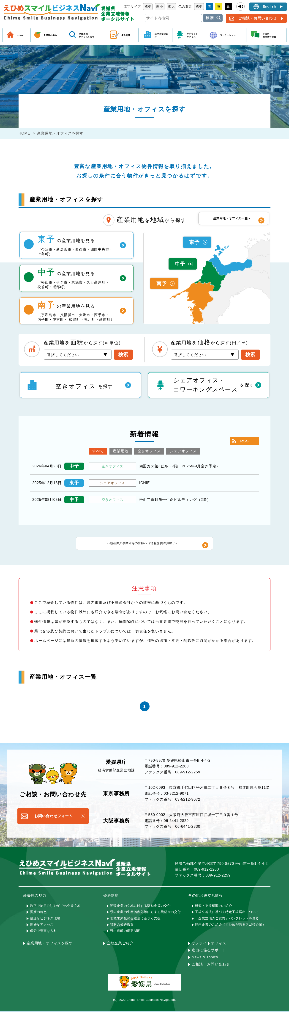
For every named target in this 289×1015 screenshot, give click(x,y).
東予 (194, 242)
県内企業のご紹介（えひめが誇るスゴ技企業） (230, 928)
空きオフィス (149, 451)
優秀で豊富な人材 (43, 934)
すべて (98, 451)
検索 (210, 18)
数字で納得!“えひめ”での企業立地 (55, 909)
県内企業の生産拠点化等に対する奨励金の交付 (145, 915)
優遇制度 (125, 35)
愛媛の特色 (38, 915)
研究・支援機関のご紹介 (213, 909)
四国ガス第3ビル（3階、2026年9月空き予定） (179, 466)
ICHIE (144, 483)
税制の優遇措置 (122, 928)
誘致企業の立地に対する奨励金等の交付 (140, 909)
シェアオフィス (183, 451)
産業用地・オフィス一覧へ (231, 220)
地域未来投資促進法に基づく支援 (135, 922)
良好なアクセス (42, 928)
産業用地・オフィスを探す (50, 947)
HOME (20, 35)
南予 (161, 283)
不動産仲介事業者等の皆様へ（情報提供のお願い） (142, 545)
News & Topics (205, 961)
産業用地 (120, 451)
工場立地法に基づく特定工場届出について (227, 915)
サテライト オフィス (192, 35)
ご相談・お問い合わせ (257, 18)
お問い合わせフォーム (53, 820)
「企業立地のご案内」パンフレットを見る (227, 922)
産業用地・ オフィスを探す (87, 35)
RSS (244, 441)
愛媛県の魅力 (50, 35)
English (269, 6)
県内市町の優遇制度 (125, 934)
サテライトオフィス (209, 947)
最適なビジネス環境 (45, 922)
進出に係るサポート (209, 954)
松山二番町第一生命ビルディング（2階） (175, 500)
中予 (180, 264)
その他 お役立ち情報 (269, 35)
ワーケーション (228, 35)
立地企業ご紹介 (161, 35)
